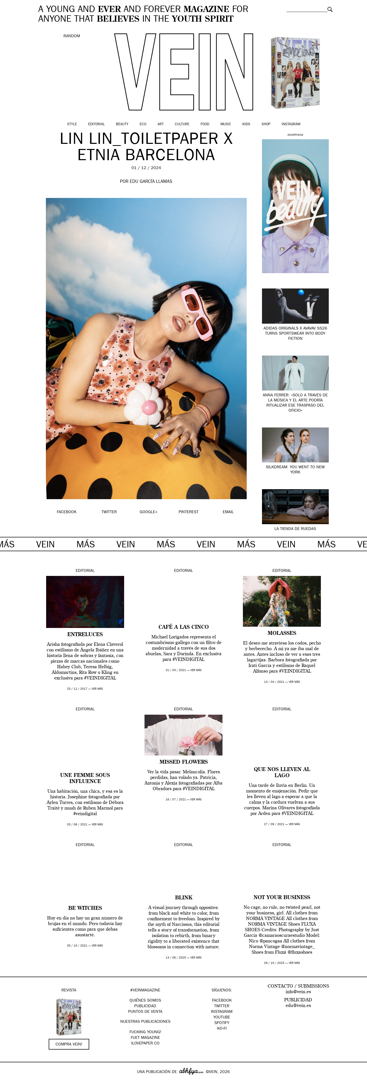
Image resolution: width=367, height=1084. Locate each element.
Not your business (282, 897)
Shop (265, 124)
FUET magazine (145, 1038)
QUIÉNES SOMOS (145, 1001)
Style (72, 124)
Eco (143, 124)
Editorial (96, 124)
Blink (183, 898)
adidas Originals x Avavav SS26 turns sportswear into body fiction (295, 334)
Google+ (9, 1080)
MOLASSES (282, 633)
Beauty (122, 124)
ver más (97, 689)
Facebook (222, 1001)
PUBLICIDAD (145, 1006)
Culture (182, 124)
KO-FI (222, 1029)
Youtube (221, 1018)
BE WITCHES (85, 908)
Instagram (291, 124)
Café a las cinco (184, 627)
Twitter (221, 1006)
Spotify (221, 1023)
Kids (246, 124)
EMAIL (228, 512)
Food (205, 124)
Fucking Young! (145, 1032)
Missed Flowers (184, 762)
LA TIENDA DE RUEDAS (295, 529)
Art (161, 124)
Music (225, 124)
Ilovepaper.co (145, 1044)
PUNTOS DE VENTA (145, 1012)
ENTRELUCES (85, 634)
